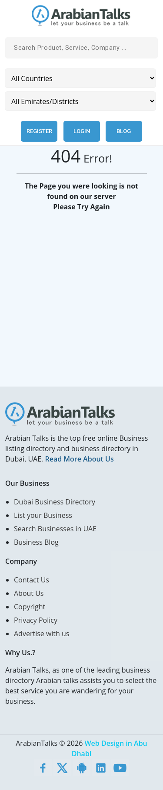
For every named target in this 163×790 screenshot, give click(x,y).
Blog (123, 131)
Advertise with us (41, 633)
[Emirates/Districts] (80, 101)
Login (81, 131)
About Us (29, 593)
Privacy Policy (35, 620)
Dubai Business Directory (54, 502)
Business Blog (36, 542)
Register (39, 131)
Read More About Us (79, 459)
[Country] (80, 78)
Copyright (29, 606)
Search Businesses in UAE (55, 528)
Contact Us (31, 580)
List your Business (43, 515)
